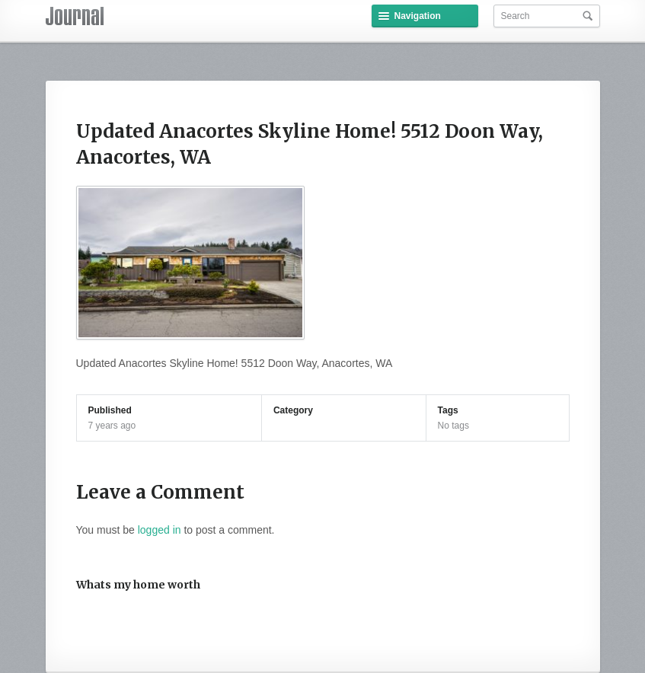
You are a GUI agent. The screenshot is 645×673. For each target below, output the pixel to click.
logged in (159, 530)
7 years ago (112, 425)
